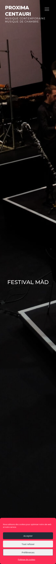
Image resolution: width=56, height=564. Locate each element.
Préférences (28, 552)
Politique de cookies (26, 559)
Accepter (28, 535)
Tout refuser (28, 544)
